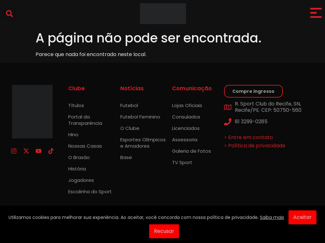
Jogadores (81, 180)
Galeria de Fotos (191, 151)
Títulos (76, 105)
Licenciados (186, 128)
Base (126, 157)
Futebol (129, 105)
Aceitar (302, 217)
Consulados (186, 116)
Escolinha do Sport (90, 191)
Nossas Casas (85, 146)
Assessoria (184, 139)
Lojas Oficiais (187, 105)
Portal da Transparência (85, 119)
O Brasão (79, 157)
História (77, 168)
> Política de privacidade (254, 145)
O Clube (129, 128)
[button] (9, 13)
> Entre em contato (248, 137)
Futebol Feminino (140, 116)
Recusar (164, 231)
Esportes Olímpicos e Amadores (143, 142)
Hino (73, 134)
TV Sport (182, 162)
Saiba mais (272, 217)
